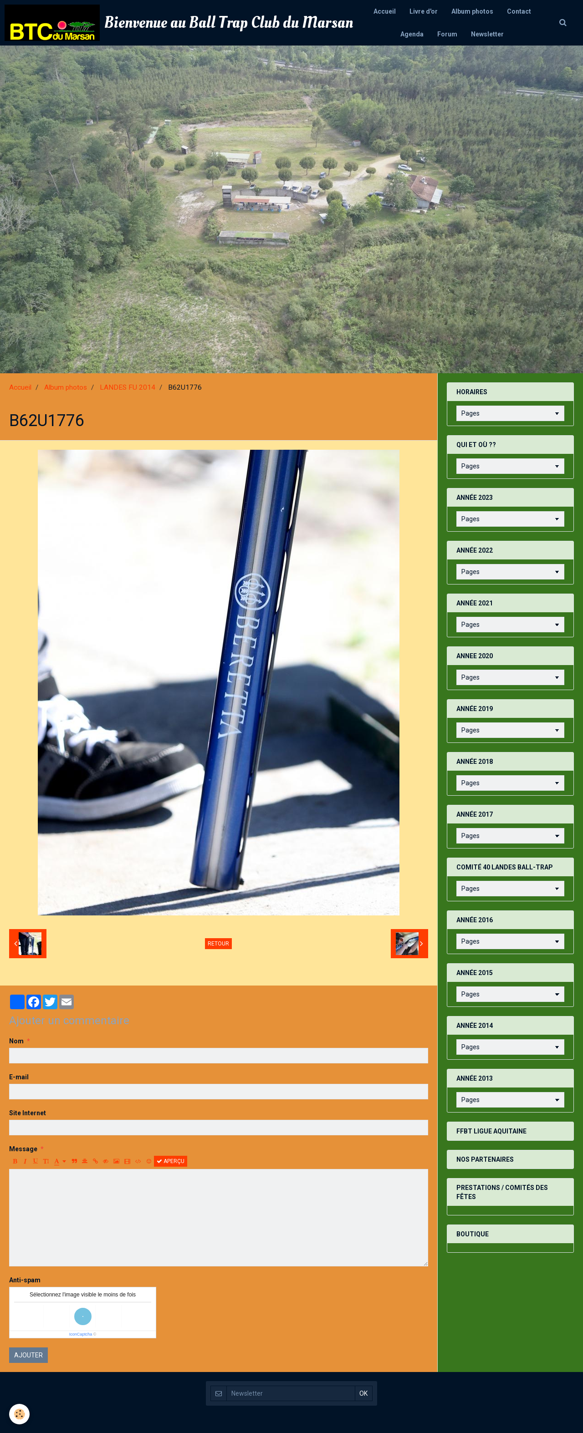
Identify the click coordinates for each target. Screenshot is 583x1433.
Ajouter (28, 1355)
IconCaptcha (80, 1334)
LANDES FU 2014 (127, 387)
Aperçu (170, 1161)
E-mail (19, 1077)
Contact (519, 11)
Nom (16, 1041)
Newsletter (487, 34)
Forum (447, 34)
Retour (218, 943)
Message (23, 1149)
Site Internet (27, 1113)
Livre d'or (423, 11)
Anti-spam (25, 1280)
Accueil (384, 11)
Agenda (412, 34)
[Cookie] (19, 1414)
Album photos (472, 11)
